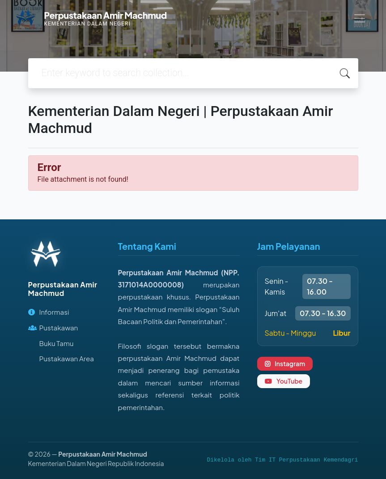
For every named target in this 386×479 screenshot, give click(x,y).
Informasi (48, 312)
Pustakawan (53, 327)
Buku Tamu (56, 343)
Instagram (285, 363)
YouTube (284, 381)
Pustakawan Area (66, 358)
